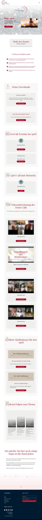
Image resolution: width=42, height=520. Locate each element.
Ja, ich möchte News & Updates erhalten (29, 501)
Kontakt (5, 502)
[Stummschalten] (28, 355)
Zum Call (21, 190)
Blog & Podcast (6, 500)
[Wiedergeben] (11, 355)
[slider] (19, 355)
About (5, 497)
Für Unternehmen (6, 501)
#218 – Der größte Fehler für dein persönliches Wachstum (21, 422)
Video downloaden (21, 240)
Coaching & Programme (7, 498)
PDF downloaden (21, 103)
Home (5, 496)
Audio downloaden (21, 366)
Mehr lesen (10, 434)
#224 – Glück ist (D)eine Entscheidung (12, 423)
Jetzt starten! (8, 26)
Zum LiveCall (21, 149)
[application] (21, 355)
